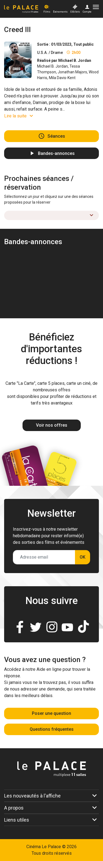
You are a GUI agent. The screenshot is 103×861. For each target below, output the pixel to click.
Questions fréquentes (52, 729)
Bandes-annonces (56, 153)
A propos (14, 808)
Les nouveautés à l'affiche (32, 796)
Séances (56, 136)
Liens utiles (16, 820)
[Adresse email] (44, 557)
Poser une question (51, 713)
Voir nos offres (51, 425)
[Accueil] (23, 9)
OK (82, 557)
